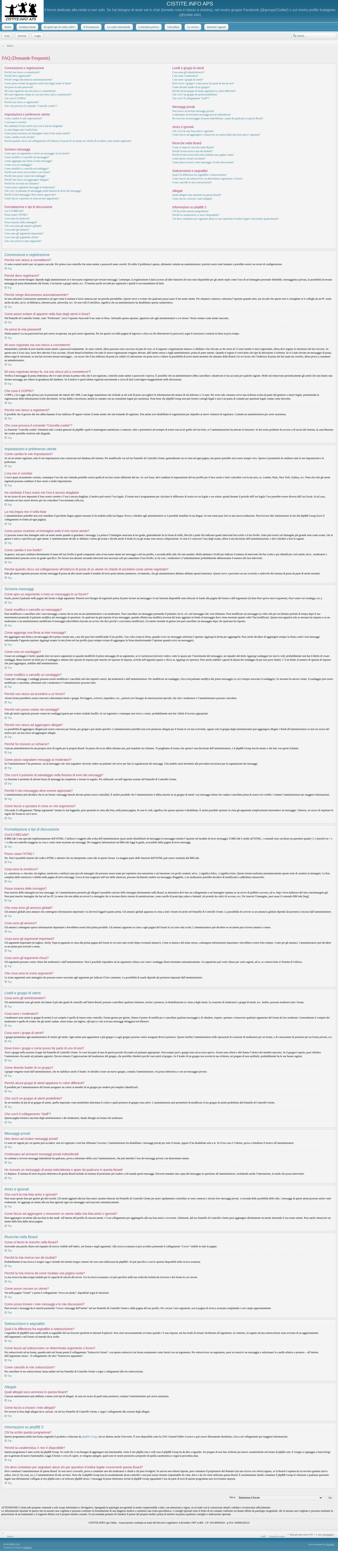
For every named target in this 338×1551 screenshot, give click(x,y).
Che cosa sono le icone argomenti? (23, 241)
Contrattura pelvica (148, 27)
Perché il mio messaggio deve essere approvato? (30, 194)
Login (37, 35)
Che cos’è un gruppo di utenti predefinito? (195, 94)
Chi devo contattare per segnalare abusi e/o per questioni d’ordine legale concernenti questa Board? (225, 218)
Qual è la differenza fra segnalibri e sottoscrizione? (199, 174)
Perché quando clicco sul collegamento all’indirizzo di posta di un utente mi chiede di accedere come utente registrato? (68, 140)
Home (7, 27)
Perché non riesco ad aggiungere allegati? (26, 179)
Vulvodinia (172, 27)
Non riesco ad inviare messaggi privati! (193, 111)
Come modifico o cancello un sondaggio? (26, 168)
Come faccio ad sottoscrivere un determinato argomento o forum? (207, 178)
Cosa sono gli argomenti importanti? (23, 233)
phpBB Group (89, 1436)
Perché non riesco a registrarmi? (21, 102)
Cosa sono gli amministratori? (188, 72)
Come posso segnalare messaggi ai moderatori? (29, 187)
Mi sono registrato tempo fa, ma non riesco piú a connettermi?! (38, 94)
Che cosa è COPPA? (15, 98)
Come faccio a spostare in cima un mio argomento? (31, 198)
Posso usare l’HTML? (16, 214)
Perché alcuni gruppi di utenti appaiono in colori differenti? (204, 91)
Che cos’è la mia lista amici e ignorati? (193, 131)
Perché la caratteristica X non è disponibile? (195, 215)
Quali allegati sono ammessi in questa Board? (196, 194)
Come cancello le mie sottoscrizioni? (192, 182)
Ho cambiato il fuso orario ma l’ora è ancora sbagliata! (33, 126)
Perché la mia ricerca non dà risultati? (192, 151)
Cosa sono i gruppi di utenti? (187, 79)
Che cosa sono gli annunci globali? (23, 225)
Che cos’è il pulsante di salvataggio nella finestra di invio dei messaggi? (42, 190)
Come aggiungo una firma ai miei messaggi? (28, 161)
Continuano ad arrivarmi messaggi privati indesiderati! (201, 114)
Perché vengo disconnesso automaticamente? (28, 79)
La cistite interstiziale (118, 27)
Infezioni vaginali (216, 27)
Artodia (330, 1544)
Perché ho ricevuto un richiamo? (21, 183)
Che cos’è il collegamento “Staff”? (191, 98)
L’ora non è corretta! (15, 122)
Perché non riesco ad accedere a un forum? (27, 172)
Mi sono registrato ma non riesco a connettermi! (30, 91)
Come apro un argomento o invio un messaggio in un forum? (36, 153)
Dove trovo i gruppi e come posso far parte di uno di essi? (203, 83)
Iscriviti (21, 35)
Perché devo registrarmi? (17, 75)
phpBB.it (27, 1547)
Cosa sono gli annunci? (16, 229)
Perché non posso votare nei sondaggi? (25, 175)
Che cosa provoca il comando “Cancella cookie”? (30, 105)
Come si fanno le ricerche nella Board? (193, 147)
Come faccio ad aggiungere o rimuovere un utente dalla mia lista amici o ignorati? (216, 134)
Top (10, 268)
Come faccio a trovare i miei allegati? (192, 198)
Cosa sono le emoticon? (17, 218)
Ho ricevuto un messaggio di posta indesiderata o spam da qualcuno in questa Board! (217, 118)
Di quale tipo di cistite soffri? (59, 27)
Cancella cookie (277, 1536)
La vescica (192, 27)
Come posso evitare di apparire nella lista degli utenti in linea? (37, 83)
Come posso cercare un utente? (189, 158)
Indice (10, 45)
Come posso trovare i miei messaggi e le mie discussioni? (203, 162)
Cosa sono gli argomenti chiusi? (21, 237)
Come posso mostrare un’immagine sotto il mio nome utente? (37, 133)
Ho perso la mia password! (18, 87)
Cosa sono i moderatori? (185, 75)
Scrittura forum (27, 27)
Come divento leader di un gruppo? (191, 87)
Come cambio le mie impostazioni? (23, 118)
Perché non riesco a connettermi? (22, 72)
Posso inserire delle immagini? (20, 222)
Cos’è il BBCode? (14, 210)
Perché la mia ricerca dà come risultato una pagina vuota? (203, 154)
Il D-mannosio (91, 27)
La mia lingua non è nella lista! (21, 129)
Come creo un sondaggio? (18, 164)
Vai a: (232, 1497)
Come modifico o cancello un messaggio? (26, 157)
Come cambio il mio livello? (19, 137)
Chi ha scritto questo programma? (190, 211)
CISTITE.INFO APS (190, 4)
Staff (263, 1536)
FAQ (7, 35)
